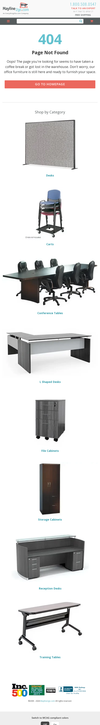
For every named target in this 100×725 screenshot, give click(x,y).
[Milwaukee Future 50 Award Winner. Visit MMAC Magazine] (51, 690)
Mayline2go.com (47, 701)
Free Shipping (83, 14)
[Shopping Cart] (91, 21)
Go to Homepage (50, 84)
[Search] (80, 21)
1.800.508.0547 (83, 4)
